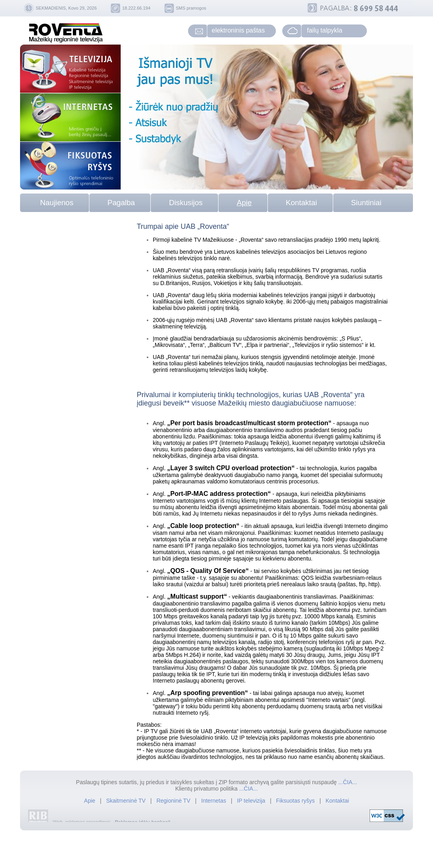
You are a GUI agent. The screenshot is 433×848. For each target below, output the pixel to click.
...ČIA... (347, 782)
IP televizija (252, 800)
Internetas (213, 800)
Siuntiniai (366, 202)
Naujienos (56, 202)
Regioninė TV (174, 800)
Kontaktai (301, 202)
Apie (244, 202)
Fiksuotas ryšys (295, 800)
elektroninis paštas (238, 30)
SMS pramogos (191, 8)
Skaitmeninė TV (126, 800)
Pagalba (121, 202)
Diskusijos (185, 202)
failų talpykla (324, 30)
